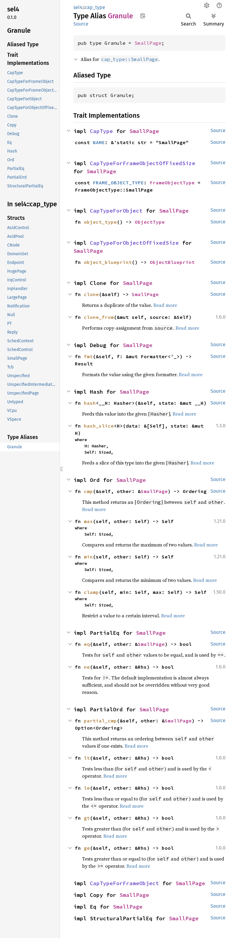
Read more (165, 305)
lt (87, 758)
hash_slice (99, 426)
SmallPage (147, 43)
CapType (101, 131)
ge (87, 848)
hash (90, 403)
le (87, 788)
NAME (99, 142)
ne (87, 667)
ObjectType (150, 222)
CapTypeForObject (116, 210)
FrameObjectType (172, 183)
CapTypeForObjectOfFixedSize (134, 242)
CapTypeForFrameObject (124, 883)
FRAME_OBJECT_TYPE (118, 183)
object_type (100, 222)
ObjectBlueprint (172, 262)
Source (80, 24)
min (88, 557)
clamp (91, 592)
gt (87, 818)
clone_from (99, 317)
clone (91, 294)
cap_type (95, 7)
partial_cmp (100, 721)
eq (87, 644)
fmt (88, 356)
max (88, 521)
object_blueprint (108, 262)
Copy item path (143, 16)
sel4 (77, 7)
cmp (88, 491)
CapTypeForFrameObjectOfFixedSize (142, 163)
